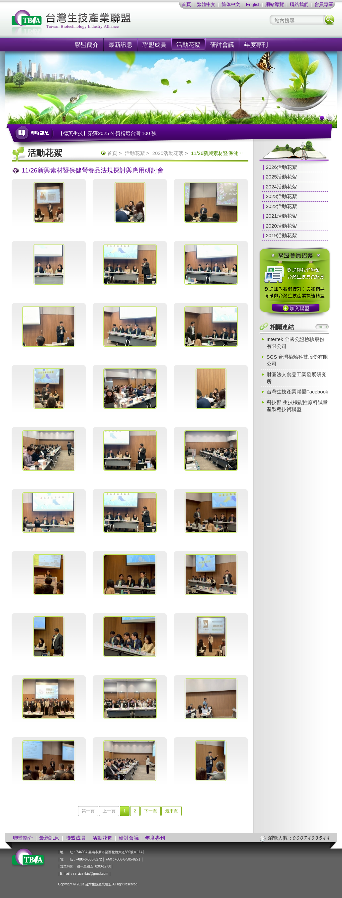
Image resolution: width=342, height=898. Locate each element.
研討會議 (222, 44)
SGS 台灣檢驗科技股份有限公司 (297, 360)
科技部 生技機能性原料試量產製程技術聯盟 (297, 405)
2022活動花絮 (281, 206)
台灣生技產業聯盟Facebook (297, 391)
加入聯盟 (299, 308)
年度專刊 (256, 44)
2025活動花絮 (167, 153)
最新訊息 (120, 44)
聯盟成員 (154, 44)
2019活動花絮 (281, 235)
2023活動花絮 (281, 196)
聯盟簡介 (87, 44)
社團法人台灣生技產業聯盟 (96, 23)
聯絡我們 (299, 4)
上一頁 (109, 810)
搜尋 (329, 20)
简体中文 (230, 4)
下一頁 (150, 810)
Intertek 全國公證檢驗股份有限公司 (295, 342)
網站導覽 (274, 4)
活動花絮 (188, 44)
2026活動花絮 (281, 167)
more (322, 327)
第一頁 (88, 810)
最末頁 (171, 810)
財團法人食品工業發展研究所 (296, 378)
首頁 (186, 4)
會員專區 (323, 4)
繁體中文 (206, 4)
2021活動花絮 (281, 216)
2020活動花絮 (281, 226)
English (253, 4)
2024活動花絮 (281, 186)
